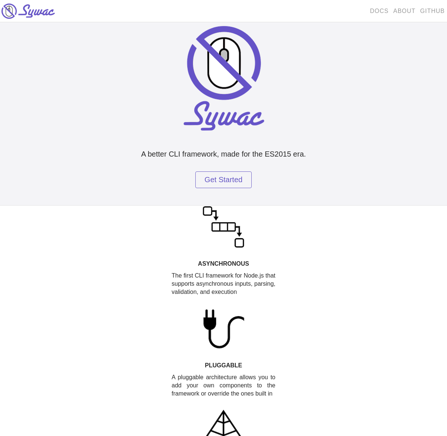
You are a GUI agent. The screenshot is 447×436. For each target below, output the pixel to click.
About (404, 11)
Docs (379, 11)
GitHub (432, 11)
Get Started (223, 180)
